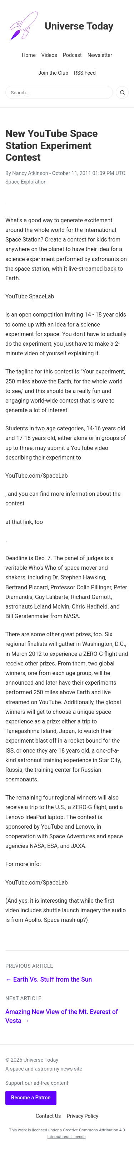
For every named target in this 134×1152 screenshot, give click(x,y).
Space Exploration (25, 182)
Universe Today (59, 26)
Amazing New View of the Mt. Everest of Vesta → (61, 1016)
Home (29, 55)
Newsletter (100, 55)
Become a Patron (31, 1098)
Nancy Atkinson (30, 173)
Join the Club (53, 73)
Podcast (72, 55)
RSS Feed (85, 73)
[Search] (122, 92)
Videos (49, 55)
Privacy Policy (83, 1116)
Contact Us (48, 1116)
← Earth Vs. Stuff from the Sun (48, 979)
